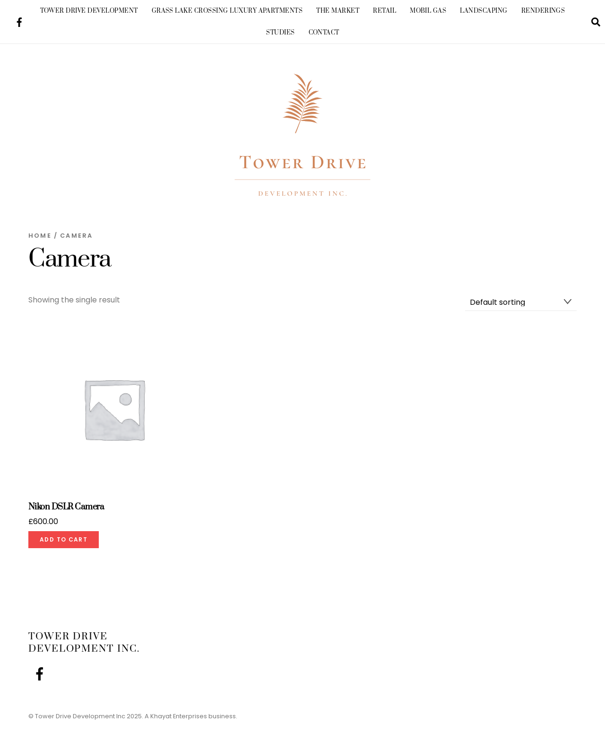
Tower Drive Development (89, 11)
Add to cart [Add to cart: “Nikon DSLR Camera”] (63, 539)
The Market (337, 11)
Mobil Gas (428, 11)
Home (40, 236)
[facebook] (19, 21)
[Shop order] (521, 302)
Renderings (543, 11)
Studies (280, 32)
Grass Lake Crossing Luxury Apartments (227, 11)
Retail (384, 11)
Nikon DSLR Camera (66, 507)
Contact (324, 32)
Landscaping (483, 11)
